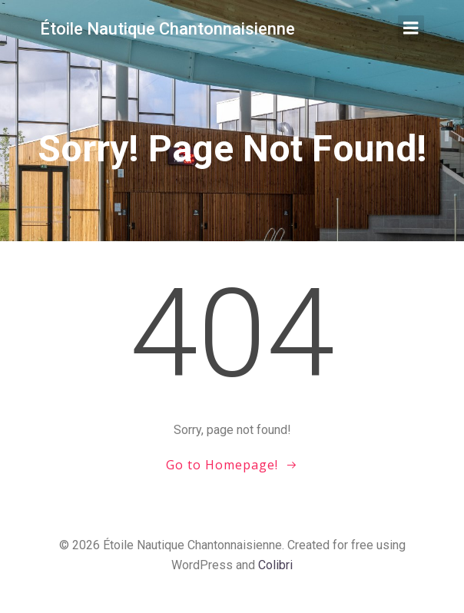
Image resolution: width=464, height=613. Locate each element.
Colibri (275, 565)
